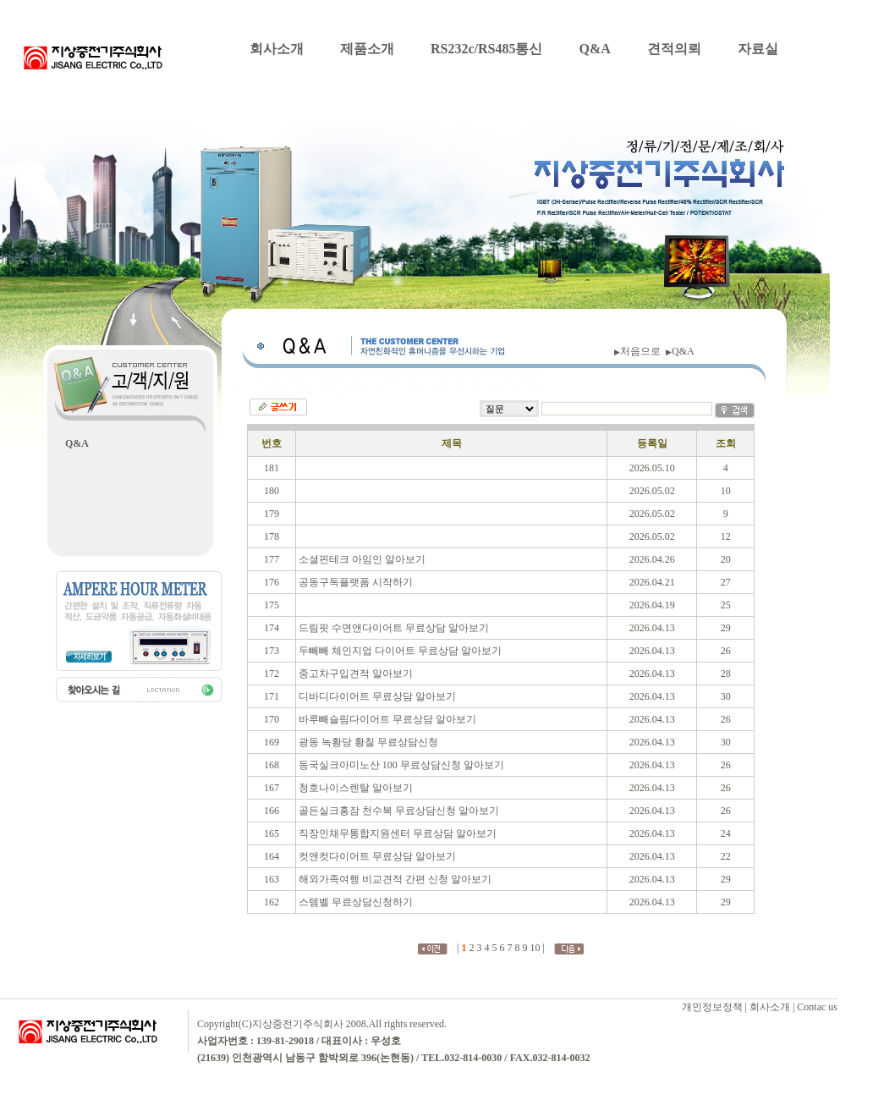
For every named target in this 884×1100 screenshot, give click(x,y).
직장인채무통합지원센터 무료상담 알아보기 (398, 833)
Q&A (594, 48)
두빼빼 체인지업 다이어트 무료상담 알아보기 (400, 651)
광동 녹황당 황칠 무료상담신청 (368, 742)
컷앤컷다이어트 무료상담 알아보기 (377, 856)
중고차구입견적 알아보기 (356, 673)
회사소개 (277, 48)
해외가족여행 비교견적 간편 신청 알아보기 (395, 879)
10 (535, 948)
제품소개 (367, 48)
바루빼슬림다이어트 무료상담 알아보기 (387, 719)
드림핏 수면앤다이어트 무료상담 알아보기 (394, 628)
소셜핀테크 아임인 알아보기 (362, 559)
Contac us (817, 1007)
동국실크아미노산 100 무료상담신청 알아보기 (401, 765)
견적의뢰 (674, 48)
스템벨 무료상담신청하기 (356, 902)
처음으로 (643, 351)
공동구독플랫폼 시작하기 (356, 582)
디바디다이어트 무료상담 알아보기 (377, 696)
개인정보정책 (712, 1007)
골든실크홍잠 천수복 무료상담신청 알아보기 (399, 811)
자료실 (758, 48)
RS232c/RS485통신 (486, 48)
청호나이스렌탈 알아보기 (356, 788)
